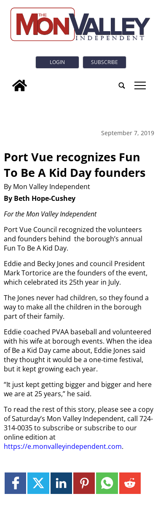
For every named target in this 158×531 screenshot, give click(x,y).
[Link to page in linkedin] (61, 483)
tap (140, 85)
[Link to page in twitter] (38, 483)
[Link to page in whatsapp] (107, 483)
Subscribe (104, 62)
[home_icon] (19, 85)
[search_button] (122, 85)
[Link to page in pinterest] (84, 483)
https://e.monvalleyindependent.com (63, 446)
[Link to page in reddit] (130, 483)
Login (57, 62)
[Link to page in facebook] (15, 483)
